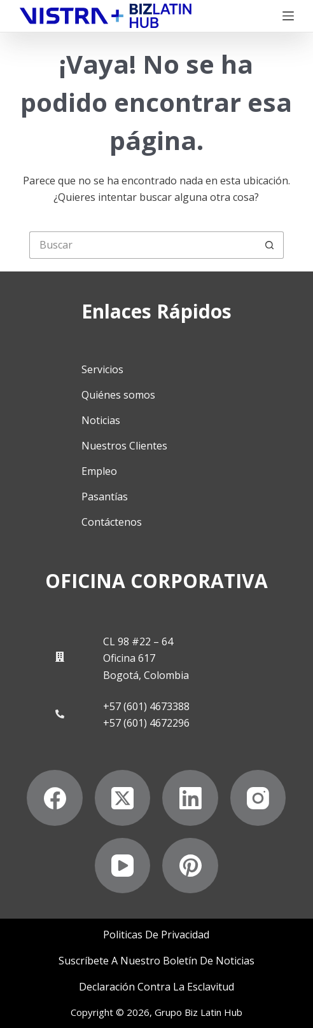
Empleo (99, 471)
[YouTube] (123, 866)
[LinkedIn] (190, 798)
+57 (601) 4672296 (146, 723)
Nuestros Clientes (124, 446)
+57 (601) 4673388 (146, 706)
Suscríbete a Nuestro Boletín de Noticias (156, 961)
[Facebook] (55, 798)
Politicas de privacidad (156, 935)
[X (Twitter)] (123, 798)
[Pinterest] (190, 866)
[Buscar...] (142, 245)
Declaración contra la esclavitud (156, 987)
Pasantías (104, 497)
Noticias (100, 420)
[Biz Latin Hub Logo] (105, 16)
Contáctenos (111, 522)
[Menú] (288, 16)
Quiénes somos (118, 395)
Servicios (102, 369)
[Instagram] (258, 798)
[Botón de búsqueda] (270, 245)
